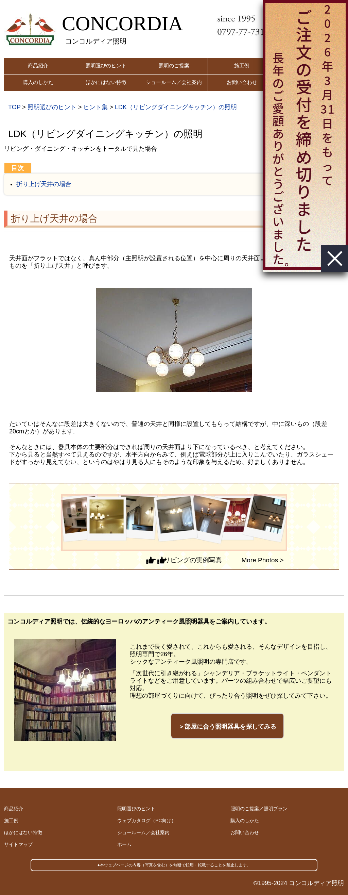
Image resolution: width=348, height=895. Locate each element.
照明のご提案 (174, 65)
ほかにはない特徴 (106, 82)
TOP (14, 107)
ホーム (124, 844)
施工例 (241, 65)
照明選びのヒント (106, 65)
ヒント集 (95, 107)
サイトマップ (18, 844)
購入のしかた (38, 82)
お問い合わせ (242, 82)
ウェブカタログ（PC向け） (146, 820)
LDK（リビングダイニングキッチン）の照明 (176, 107)
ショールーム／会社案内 (174, 82)
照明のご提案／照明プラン (259, 808)
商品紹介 (38, 65)
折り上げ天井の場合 (43, 184)
